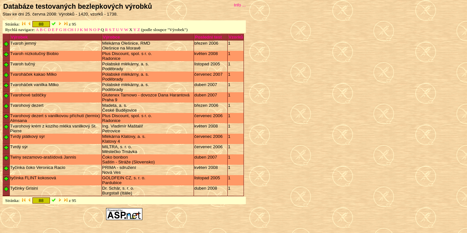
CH (70, 29)
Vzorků (236, 37)
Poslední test (208, 37)
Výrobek (19, 37)
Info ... (240, 5)
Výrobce (111, 37)
